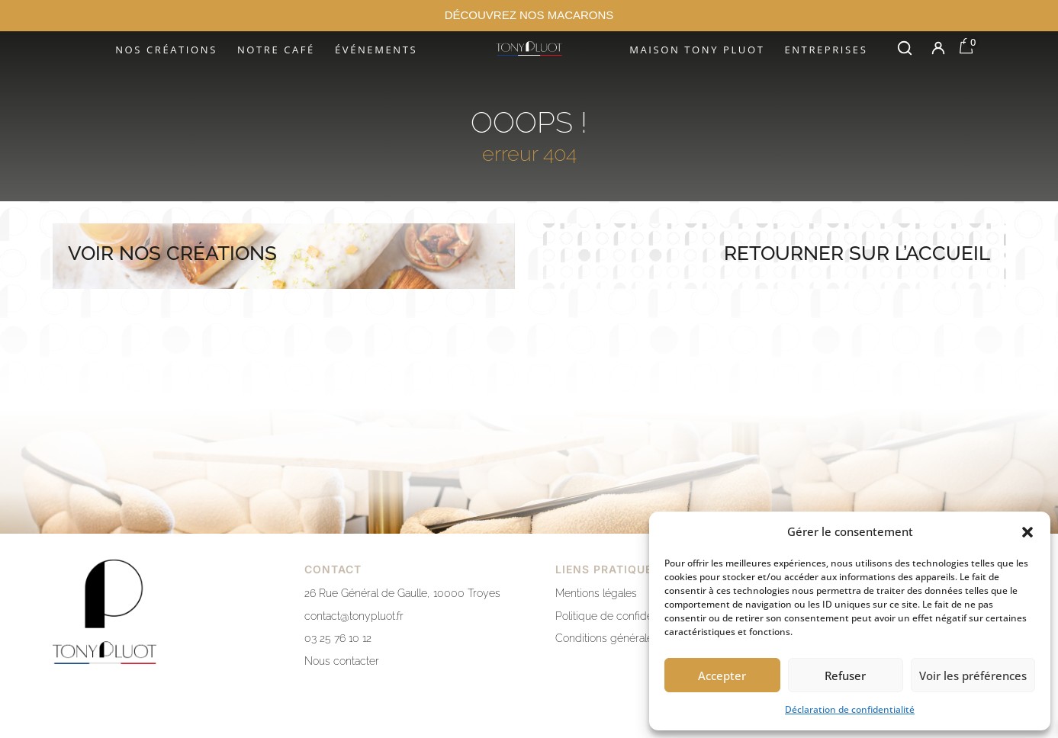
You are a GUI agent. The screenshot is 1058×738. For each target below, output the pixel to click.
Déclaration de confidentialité (850, 709)
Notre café (276, 49)
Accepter (722, 675)
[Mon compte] (938, 48)
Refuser (845, 675)
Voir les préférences (973, 675)
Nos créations (166, 49)
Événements (376, 49)
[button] (1027, 532)
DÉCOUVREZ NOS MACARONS (529, 14)
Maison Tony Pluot (696, 49)
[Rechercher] (905, 48)
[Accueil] (528, 48)
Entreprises (825, 49)
